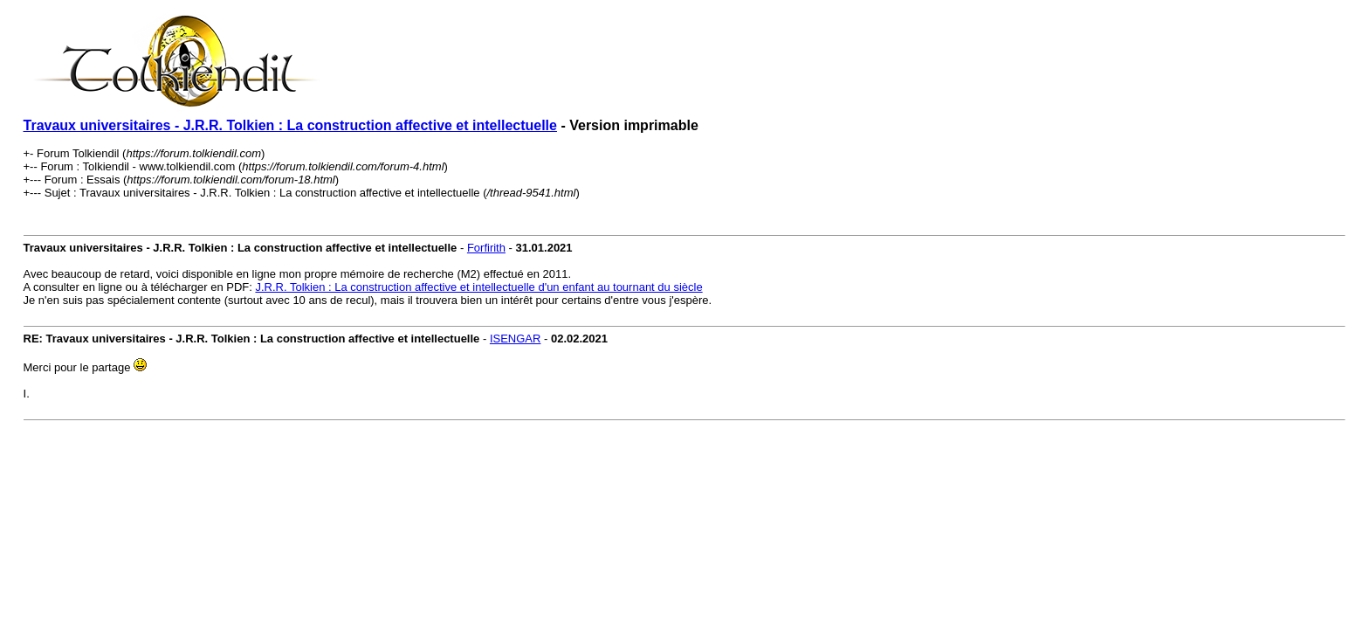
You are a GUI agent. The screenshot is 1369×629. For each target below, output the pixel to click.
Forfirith (486, 247)
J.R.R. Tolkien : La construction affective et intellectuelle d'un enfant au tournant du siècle (478, 287)
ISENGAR (515, 338)
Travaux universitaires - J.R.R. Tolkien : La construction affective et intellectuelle (290, 125)
